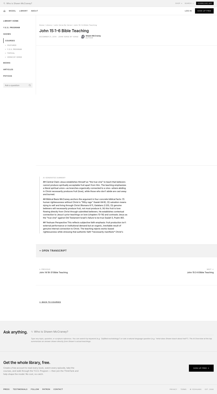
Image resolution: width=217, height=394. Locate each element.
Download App (205, 3)
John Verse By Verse (63, 25)
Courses (10, 40)
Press (6, 389)
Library (23, 11)
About (34, 11)
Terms (183, 389)
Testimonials (20, 389)
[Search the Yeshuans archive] (89, 3)
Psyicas (7, 76)
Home (41, 25)
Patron (46, 389)
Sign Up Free (204, 11)
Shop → (178, 3)
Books (6, 63)
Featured (10, 45)
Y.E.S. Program (11, 27)
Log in (188, 11)
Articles (8, 69)
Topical (10, 53)
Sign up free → (201, 368)
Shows (7, 34)
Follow (35, 389)
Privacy (173, 389)
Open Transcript (54, 250)
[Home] (4, 11)
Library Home (11, 21)
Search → (189, 3)
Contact (58, 389)
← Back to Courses (50, 302)
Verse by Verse (13, 57)
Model (12, 11)
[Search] (30, 85)
